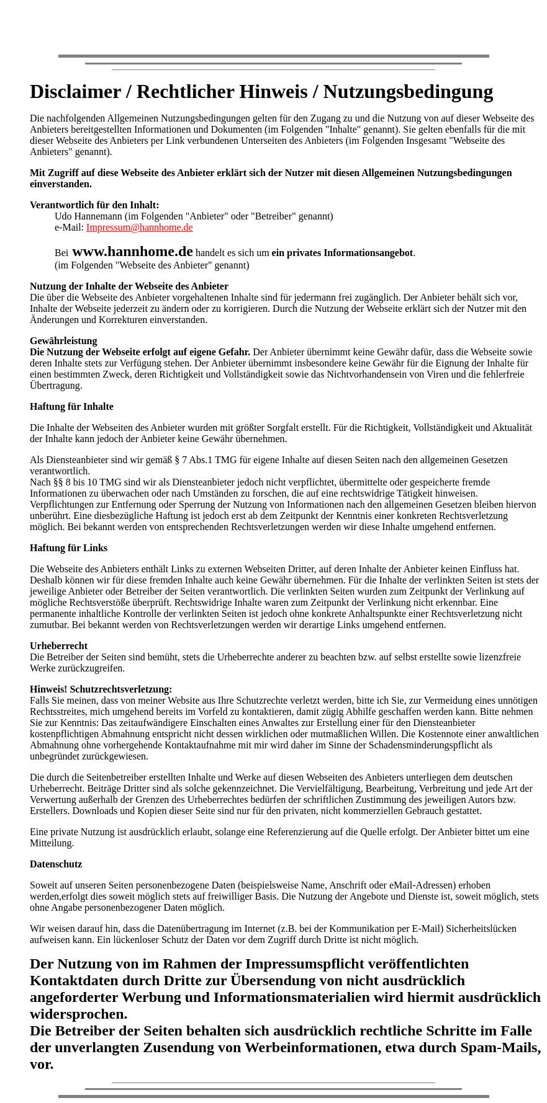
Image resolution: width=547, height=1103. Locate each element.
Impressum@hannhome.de (139, 227)
